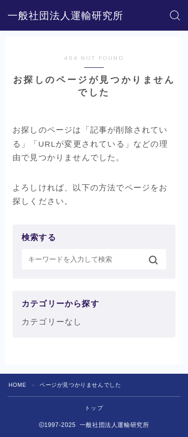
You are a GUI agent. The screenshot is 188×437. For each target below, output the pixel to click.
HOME (17, 385)
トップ (94, 408)
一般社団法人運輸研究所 (65, 15)
